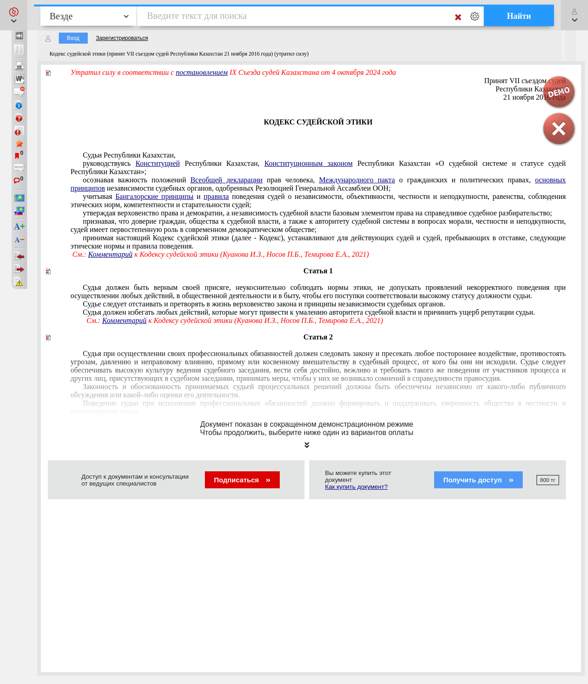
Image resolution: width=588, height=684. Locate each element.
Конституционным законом (308, 163)
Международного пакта (357, 180)
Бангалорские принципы (154, 196)
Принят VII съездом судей (525, 81)
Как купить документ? (356, 486)
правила (216, 196)
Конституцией (158, 163)
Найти (519, 16)
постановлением (202, 72)
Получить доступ (478, 480)
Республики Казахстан (531, 89)
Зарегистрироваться (122, 38)
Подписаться (242, 480)
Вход (73, 38)
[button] (13, 15)
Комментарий (110, 254)
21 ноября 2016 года (534, 97)
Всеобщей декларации (226, 180)
